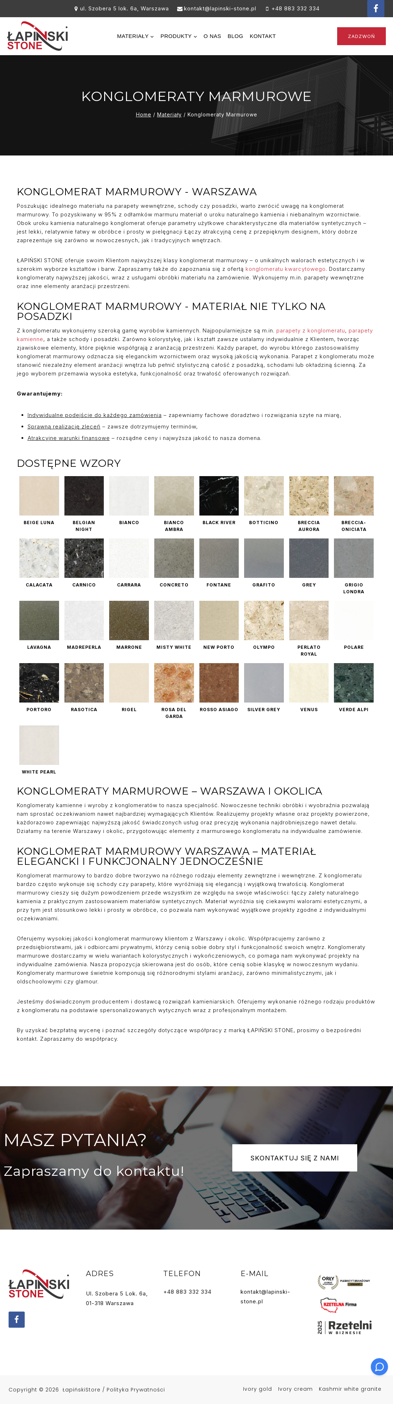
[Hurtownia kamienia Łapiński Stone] (37, 36)
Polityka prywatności (136, 1389)
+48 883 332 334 (187, 1291)
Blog (235, 36)
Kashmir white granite (350, 1389)
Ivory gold (257, 1389)
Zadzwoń (361, 36)
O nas (212, 36)
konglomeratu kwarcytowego (285, 268)
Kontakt (263, 36)
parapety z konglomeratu (310, 330)
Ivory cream (295, 1389)
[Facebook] (375, 8)
